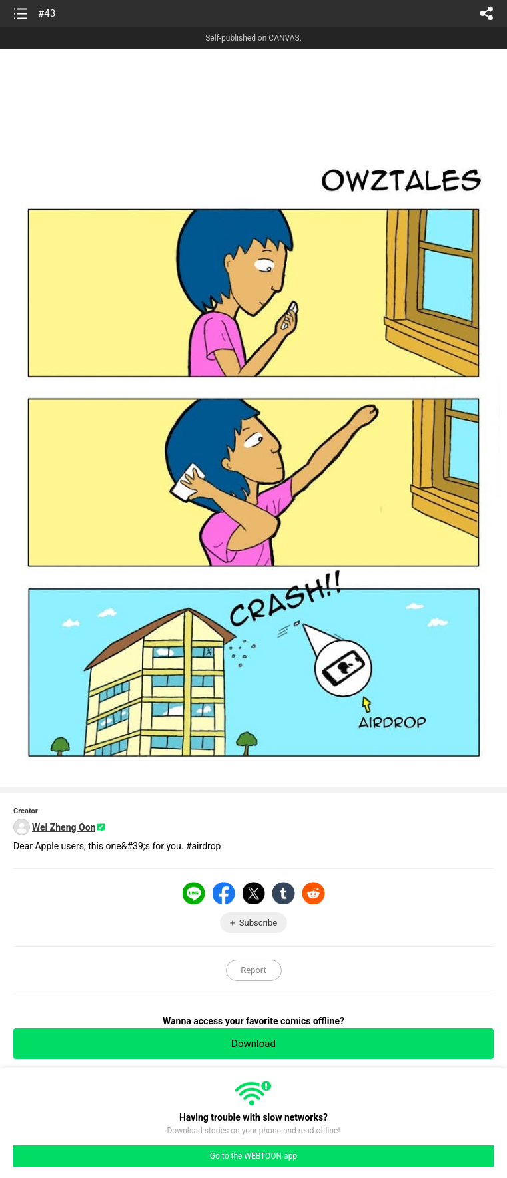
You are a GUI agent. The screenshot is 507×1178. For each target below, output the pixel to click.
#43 (46, 13)
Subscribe (258, 923)
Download (253, 1044)
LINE (194, 893)
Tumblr (283, 893)
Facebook (224, 893)
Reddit (313, 893)
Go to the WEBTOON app (253, 1156)
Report (253, 970)
